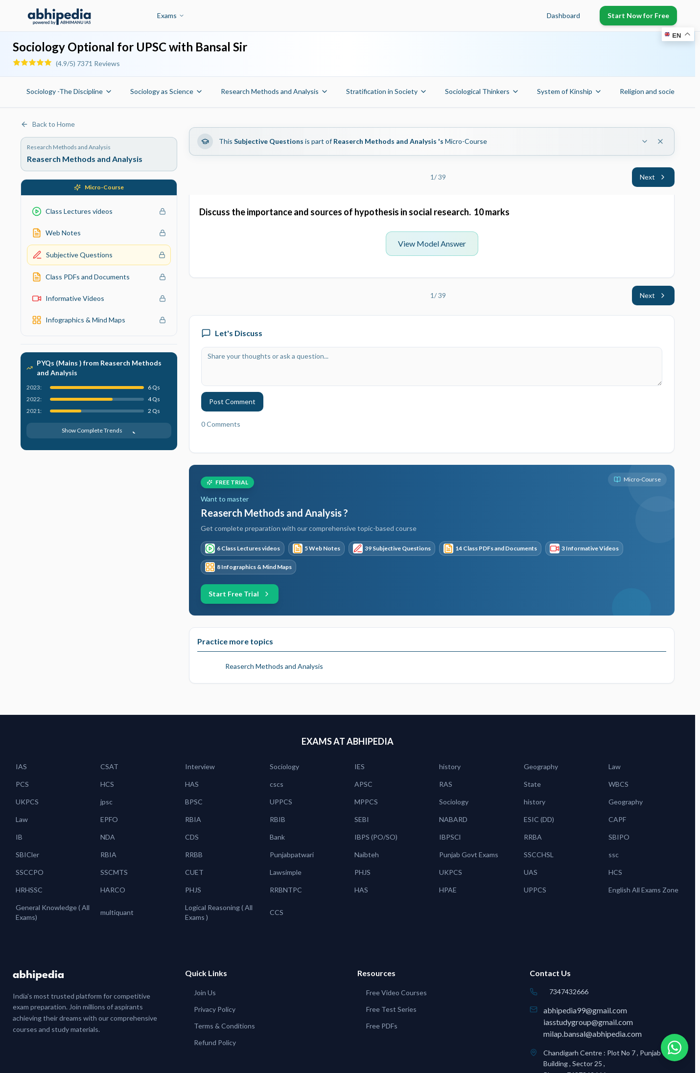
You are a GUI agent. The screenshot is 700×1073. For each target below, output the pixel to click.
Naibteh (366, 854)
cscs (276, 784)
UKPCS (27, 802)
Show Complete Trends (99, 430)
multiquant (117, 912)
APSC (363, 784)
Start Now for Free (638, 15)
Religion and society (655, 91)
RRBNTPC (286, 890)
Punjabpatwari (292, 854)
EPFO (109, 819)
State (532, 784)
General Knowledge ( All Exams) (53, 912)
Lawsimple (286, 872)
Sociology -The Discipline (69, 91)
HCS (107, 784)
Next (653, 177)
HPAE (448, 890)
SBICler (27, 854)
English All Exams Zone (643, 890)
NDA (107, 837)
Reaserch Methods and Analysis (274, 666)
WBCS (618, 784)
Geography (541, 766)
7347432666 (568, 991)
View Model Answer (432, 243)
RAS (445, 784)
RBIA (193, 819)
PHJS (362, 872)
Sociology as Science (166, 91)
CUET (194, 872)
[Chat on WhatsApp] (674, 1047)
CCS (276, 912)
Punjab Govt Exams (468, 854)
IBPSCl (450, 837)
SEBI (361, 819)
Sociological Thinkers (482, 91)
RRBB (194, 854)
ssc (613, 854)
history (450, 766)
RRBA (533, 837)
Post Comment (232, 401)
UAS (530, 872)
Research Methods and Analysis (274, 91)
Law (614, 766)
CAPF (617, 819)
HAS (192, 784)
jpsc (106, 802)
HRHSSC (29, 890)
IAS (21, 766)
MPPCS (366, 802)
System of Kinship (569, 91)
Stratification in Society (386, 91)
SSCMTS (114, 872)
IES (359, 766)
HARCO (112, 890)
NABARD (453, 819)
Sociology (284, 766)
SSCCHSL (539, 854)
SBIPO (619, 837)
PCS (22, 784)
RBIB (277, 819)
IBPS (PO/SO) (375, 837)
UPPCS (281, 802)
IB (19, 837)
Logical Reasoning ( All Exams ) (219, 912)
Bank (277, 837)
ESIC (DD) (539, 819)
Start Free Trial (240, 594)
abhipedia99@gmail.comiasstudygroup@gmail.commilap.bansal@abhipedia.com (592, 1021)
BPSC (194, 802)
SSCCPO (30, 872)
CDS (192, 837)
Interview (200, 766)
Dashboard (563, 15)
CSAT (109, 766)
